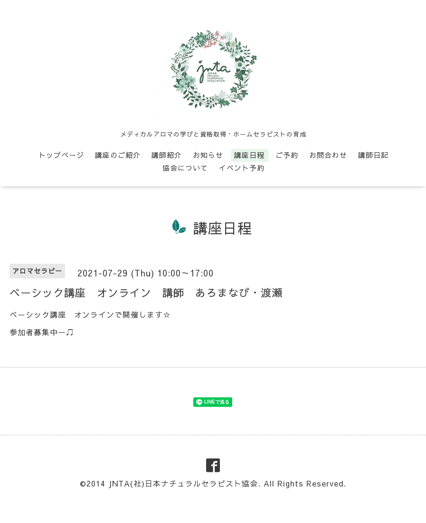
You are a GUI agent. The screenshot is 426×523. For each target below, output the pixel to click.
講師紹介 (166, 155)
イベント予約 (242, 168)
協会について (185, 168)
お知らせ (208, 155)
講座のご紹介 (118, 155)
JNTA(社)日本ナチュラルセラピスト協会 (183, 483)
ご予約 (286, 155)
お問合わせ (328, 155)
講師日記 (373, 155)
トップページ (61, 155)
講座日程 (249, 155)
